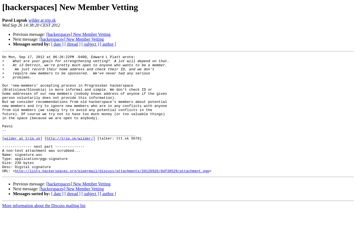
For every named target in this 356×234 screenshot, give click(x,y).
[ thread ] (72, 44)
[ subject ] (90, 44)
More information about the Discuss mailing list (44, 229)
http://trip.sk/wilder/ (70, 155)
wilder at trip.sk (42, 20)
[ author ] (108, 44)
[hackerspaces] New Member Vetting (78, 34)
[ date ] (57, 44)
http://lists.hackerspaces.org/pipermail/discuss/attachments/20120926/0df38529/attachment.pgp (112, 194)
